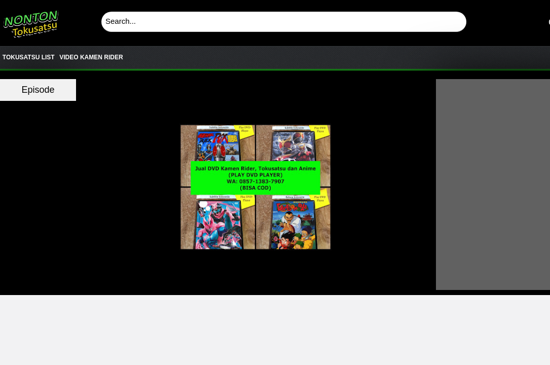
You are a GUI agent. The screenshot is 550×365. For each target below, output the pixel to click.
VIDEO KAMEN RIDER (91, 57)
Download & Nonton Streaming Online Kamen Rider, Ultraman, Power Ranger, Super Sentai (30, 20)
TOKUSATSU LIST (29, 57)
